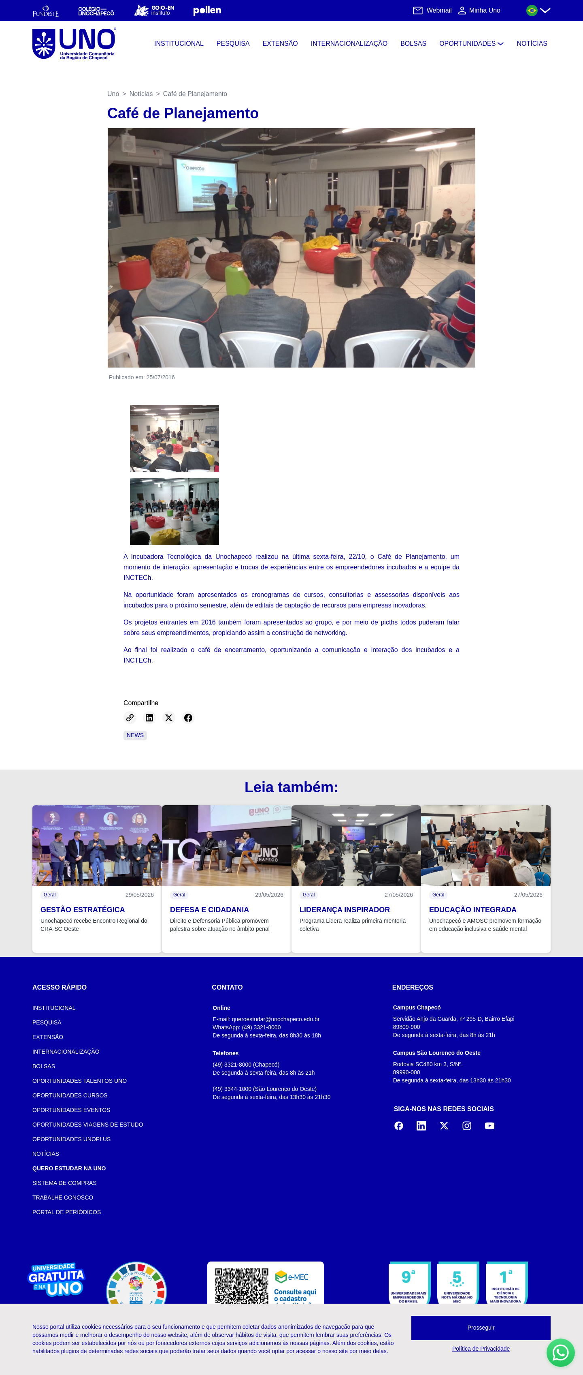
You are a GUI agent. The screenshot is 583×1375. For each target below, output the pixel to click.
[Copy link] (129, 717)
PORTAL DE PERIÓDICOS (66, 1212)
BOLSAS (43, 1066)
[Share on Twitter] (168, 717)
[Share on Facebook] (188, 717)
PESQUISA (47, 1022)
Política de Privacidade (481, 1348)
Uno (113, 93)
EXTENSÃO (47, 1037)
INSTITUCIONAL (54, 1008)
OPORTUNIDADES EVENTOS (71, 1110)
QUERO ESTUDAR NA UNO (69, 1168)
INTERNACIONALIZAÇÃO (66, 1051)
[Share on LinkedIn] (149, 717)
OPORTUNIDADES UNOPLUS (71, 1139)
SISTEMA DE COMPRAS (64, 1183)
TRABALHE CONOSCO (62, 1197)
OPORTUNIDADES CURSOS (70, 1095)
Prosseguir (481, 1327)
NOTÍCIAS (45, 1153)
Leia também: (291, 787)
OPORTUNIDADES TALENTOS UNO (79, 1081)
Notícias (141, 93)
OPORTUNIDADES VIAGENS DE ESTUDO (87, 1124)
